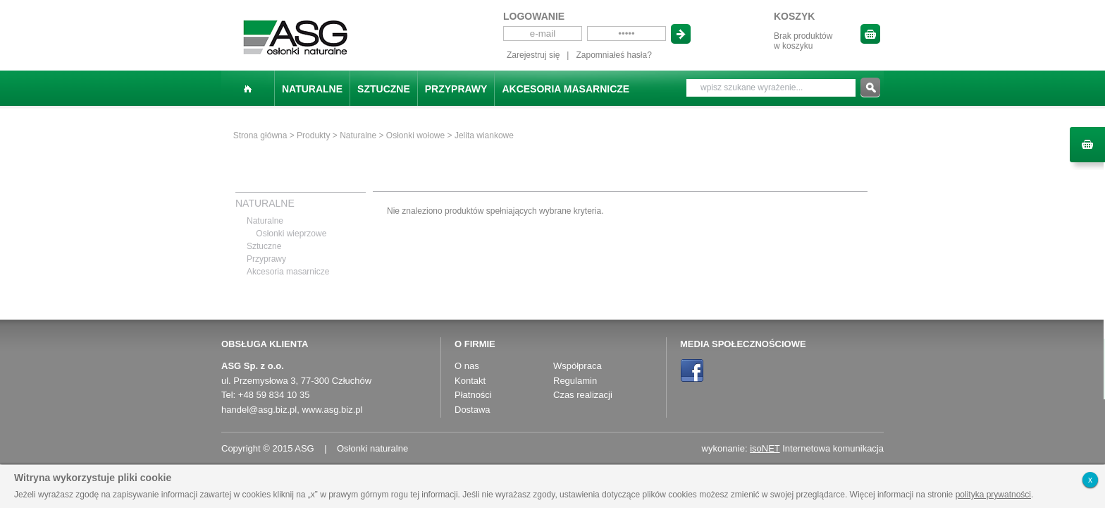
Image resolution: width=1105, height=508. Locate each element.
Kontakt (470, 380)
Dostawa (472, 409)
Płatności (473, 394)
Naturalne (312, 89)
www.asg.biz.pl (332, 409)
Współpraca (577, 366)
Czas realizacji (582, 394)
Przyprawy (456, 89)
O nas (467, 366)
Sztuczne (383, 89)
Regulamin (575, 380)
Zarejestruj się (533, 55)
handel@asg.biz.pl (259, 409)
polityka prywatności (993, 495)
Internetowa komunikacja (817, 448)
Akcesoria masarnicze (565, 89)
